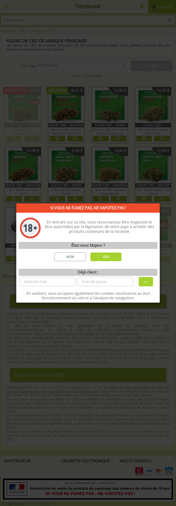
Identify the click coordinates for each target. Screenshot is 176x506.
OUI (106, 256)
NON (70, 256)
